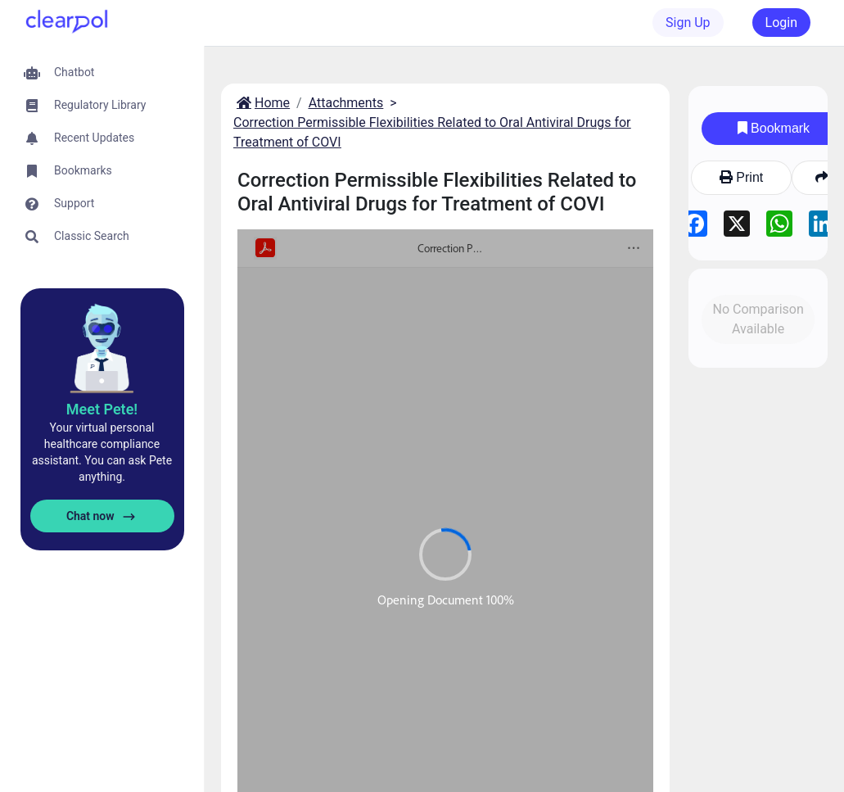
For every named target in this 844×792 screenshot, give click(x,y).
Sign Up (688, 22)
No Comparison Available (757, 319)
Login (781, 22)
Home (261, 103)
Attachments (346, 103)
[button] (102, 72)
